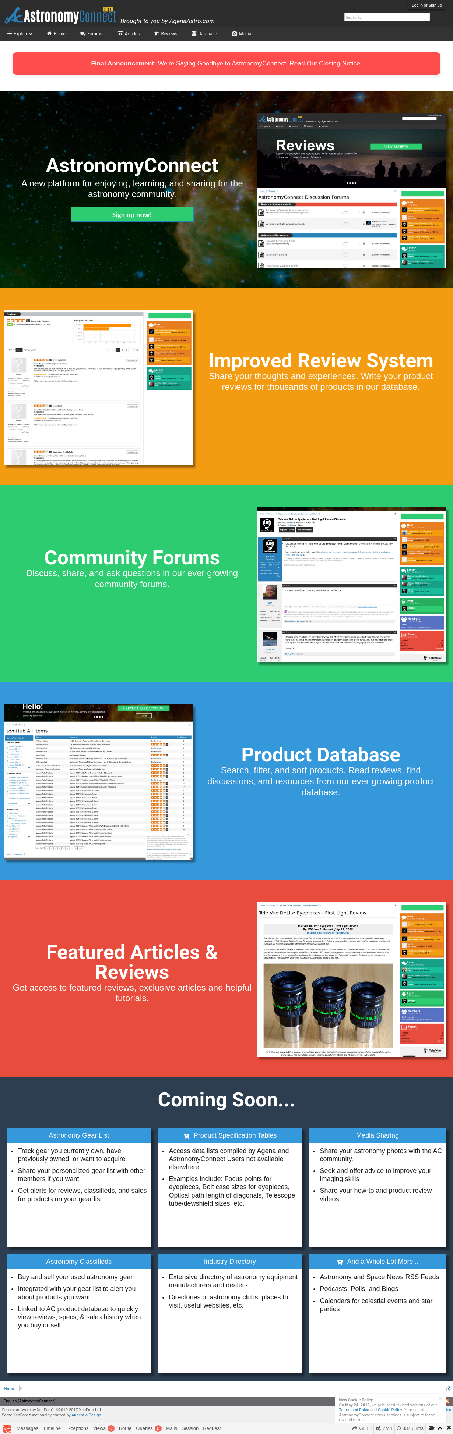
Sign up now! (132, 214)
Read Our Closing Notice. (325, 63)
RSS (446, 1401)
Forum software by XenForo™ (52, 1410)
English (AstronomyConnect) (29, 1401)
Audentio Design (86, 1415)
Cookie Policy (390, 1410)
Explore (23, 33)
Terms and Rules (354, 1410)
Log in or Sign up (427, 5)
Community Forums (132, 557)
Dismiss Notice (440, 1398)
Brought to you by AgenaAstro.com (167, 21)
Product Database (320, 754)
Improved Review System (320, 360)
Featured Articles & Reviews (132, 962)
